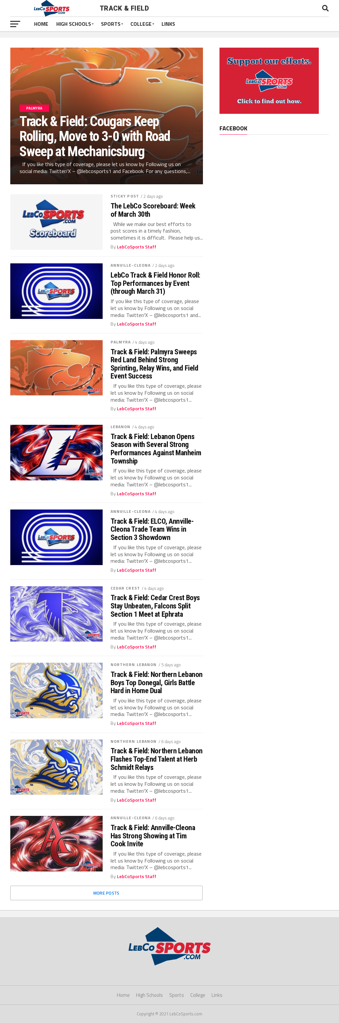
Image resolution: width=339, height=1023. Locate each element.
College (141, 24)
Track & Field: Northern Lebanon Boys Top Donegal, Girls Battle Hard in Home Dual (157, 682)
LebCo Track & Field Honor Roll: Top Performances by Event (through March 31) (155, 283)
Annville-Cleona (131, 265)
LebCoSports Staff (136, 246)
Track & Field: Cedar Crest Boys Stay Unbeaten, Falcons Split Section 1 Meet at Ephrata (155, 606)
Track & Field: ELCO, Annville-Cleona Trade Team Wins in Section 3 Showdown (152, 529)
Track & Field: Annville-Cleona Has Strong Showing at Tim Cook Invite (153, 835)
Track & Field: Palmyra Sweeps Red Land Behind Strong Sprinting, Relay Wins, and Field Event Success (154, 364)
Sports (111, 24)
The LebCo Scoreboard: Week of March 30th (153, 210)
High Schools (73, 24)
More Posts (106, 893)
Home (41, 24)
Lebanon (121, 426)
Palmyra (121, 342)
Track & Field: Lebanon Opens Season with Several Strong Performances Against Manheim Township (156, 448)
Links (168, 24)
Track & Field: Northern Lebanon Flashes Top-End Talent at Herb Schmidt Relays (157, 759)
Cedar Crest (125, 588)
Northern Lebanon (134, 664)
